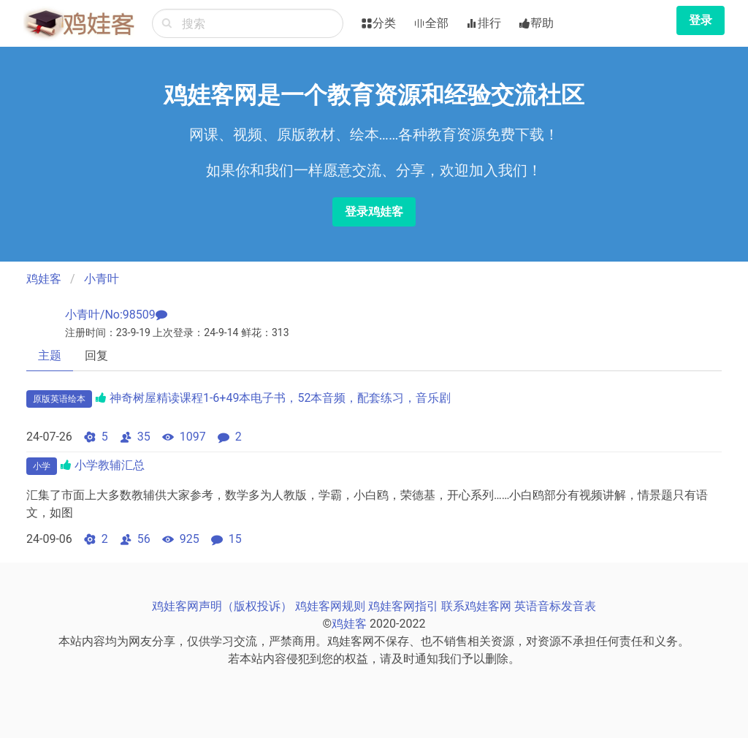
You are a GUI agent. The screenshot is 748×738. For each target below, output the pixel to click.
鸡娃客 (43, 279)
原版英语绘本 (59, 399)
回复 (96, 355)
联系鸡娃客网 (476, 606)
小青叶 (101, 279)
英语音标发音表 (555, 606)
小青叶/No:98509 (110, 315)
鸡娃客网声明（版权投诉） (222, 606)
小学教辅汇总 (110, 465)
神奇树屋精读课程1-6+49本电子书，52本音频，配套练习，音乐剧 (280, 398)
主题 (49, 355)
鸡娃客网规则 (330, 606)
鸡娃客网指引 (403, 606)
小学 (41, 466)
